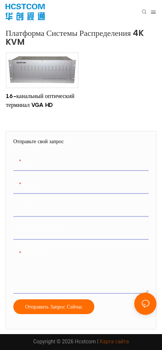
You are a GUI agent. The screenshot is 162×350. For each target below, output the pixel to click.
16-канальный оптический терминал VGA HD (40, 100)
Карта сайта (114, 341)
